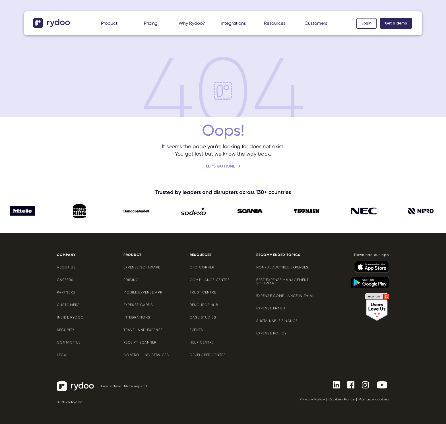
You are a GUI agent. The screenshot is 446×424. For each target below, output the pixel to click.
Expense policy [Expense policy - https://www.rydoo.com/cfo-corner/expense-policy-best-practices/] (271, 333)
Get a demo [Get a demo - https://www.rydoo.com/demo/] (396, 23)
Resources (274, 23)
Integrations (233, 23)
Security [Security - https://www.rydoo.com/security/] (66, 330)
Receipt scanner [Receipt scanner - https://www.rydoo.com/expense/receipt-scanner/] (140, 342)
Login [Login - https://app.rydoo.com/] (366, 23)
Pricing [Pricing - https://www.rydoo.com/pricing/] (151, 23)
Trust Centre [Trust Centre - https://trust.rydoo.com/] (203, 292)
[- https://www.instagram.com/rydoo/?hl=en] (363, 384)
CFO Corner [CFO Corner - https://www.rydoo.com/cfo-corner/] (202, 267)
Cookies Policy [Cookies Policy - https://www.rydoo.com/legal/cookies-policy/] (342, 399)
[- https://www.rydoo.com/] (52, 26)
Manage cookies (373, 399)
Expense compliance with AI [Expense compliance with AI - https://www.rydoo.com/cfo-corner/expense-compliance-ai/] (284, 296)
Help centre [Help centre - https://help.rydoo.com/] (202, 342)
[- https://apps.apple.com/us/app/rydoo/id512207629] (369, 264)
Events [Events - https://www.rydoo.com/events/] (196, 330)
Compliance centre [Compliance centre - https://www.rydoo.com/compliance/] (210, 280)
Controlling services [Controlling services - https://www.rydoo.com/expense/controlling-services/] (146, 355)
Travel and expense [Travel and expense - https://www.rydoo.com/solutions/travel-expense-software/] (143, 330)
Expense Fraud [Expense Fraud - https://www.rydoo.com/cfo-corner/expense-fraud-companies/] (271, 308)
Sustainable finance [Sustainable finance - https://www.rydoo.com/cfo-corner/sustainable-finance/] (277, 321)
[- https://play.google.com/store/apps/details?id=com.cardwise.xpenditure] (367, 280)
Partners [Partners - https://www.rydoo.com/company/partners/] (66, 292)
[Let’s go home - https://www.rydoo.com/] (223, 171)
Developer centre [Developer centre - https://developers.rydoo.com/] (208, 355)
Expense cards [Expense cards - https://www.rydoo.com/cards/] (138, 305)
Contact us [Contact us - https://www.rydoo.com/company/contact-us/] (69, 342)
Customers (316, 23)
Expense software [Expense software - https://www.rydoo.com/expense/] (141, 267)
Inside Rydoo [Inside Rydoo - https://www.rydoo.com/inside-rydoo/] (70, 317)
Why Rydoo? (192, 23)
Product (109, 23)
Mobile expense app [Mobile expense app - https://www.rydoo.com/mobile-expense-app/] (142, 292)
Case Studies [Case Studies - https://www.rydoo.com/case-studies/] (203, 317)
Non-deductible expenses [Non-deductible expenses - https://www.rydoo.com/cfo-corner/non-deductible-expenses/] (282, 267)
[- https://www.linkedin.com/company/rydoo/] (334, 384)
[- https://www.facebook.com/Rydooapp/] (348, 384)
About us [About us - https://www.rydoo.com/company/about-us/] (66, 267)
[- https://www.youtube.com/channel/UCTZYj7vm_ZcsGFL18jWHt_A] (379, 384)
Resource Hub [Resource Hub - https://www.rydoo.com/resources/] (204, 305)
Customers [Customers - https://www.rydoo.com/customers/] (68, 305)
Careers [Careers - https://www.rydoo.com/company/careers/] (65, 280)
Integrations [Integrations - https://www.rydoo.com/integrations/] (136, 317)
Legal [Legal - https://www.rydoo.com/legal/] (63, 355)
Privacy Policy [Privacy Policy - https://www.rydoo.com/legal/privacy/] (312, 399)
